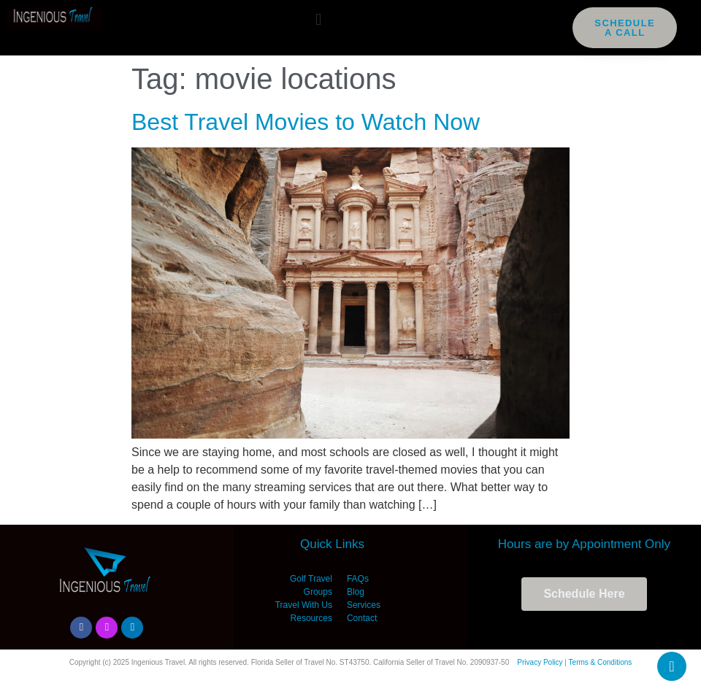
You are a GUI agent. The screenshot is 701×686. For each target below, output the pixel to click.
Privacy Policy (539, 662)
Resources (311, 618)
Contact (362, 618)
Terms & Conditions (600, 662)
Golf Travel (311, 579)
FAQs (358, 579)
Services (363, 605)
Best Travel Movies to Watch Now (305, 122)
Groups (318, 592)
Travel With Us (303, 605)
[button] (319, 19)
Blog (355, 592)
